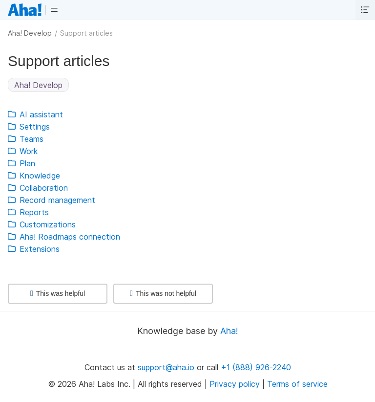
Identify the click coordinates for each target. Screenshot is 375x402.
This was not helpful (163, 293)
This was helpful (57, 293)
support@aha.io (166, 367)
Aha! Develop (30, 33)
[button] (54, 9)
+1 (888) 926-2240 (256, 367)
